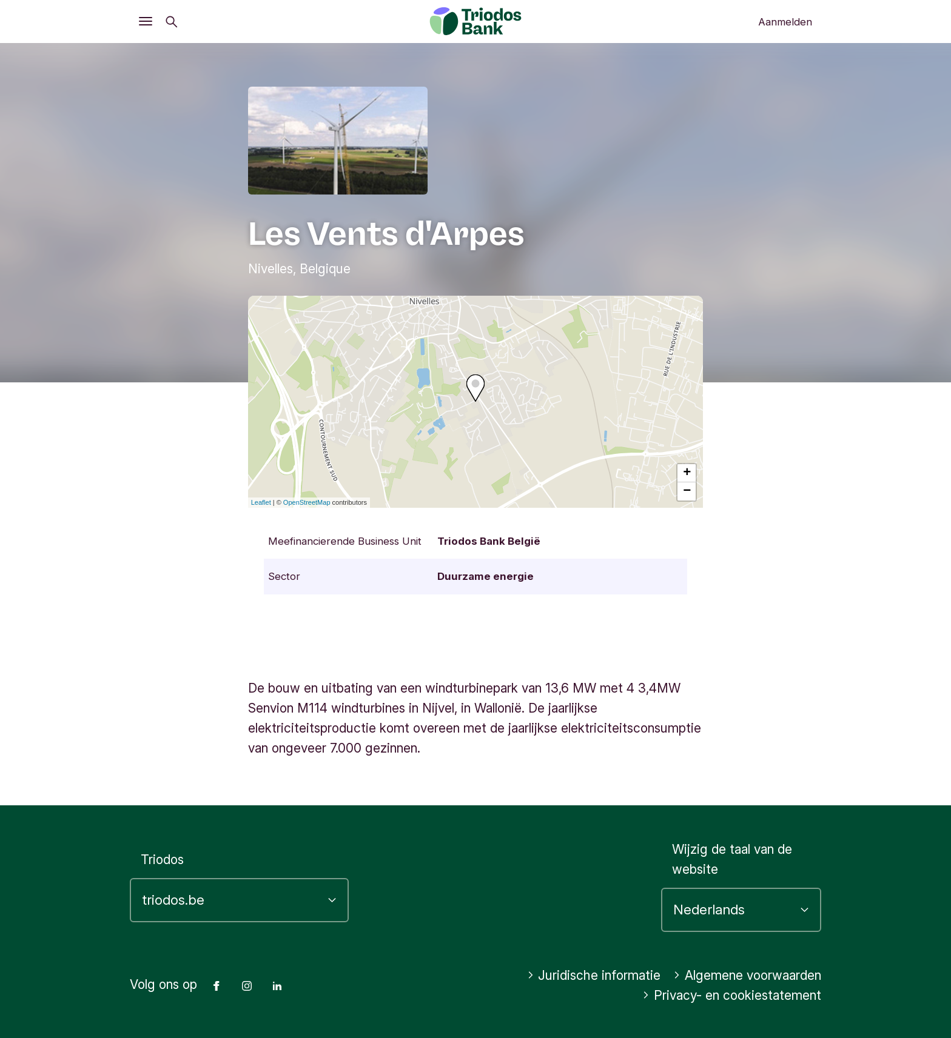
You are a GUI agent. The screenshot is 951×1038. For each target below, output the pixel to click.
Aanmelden (785, 22)
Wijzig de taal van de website (732, 859)
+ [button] (687, 473)
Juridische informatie (594, 975)
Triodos (162, 859)
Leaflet (261, 502)
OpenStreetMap (307, 502)
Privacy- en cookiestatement (731, 995)
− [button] (687, 491)
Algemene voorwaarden (747, 975)
